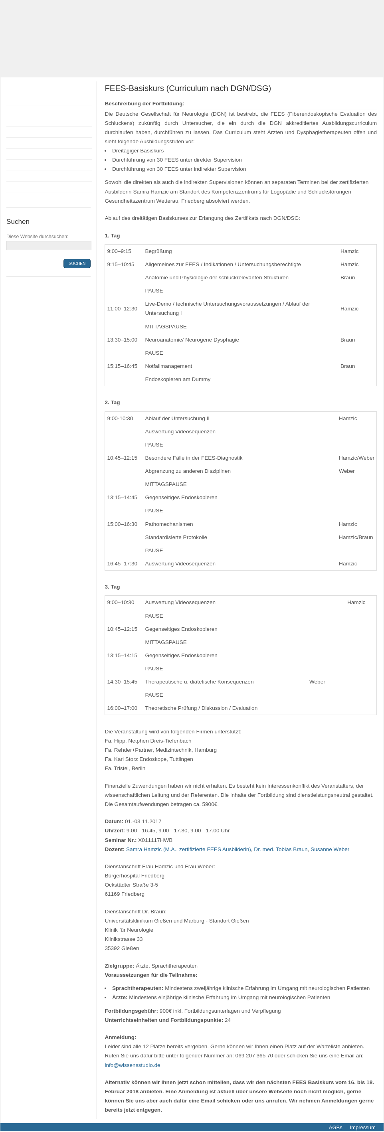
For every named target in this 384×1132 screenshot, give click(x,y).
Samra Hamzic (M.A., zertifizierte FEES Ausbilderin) (188, 849)
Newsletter (22, 197)
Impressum (362, 1127)
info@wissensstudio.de (132, 1065)
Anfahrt (17, 175)
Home (16, 88)
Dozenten (20, 121)
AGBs (335, 1127)
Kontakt (18, 187)
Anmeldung (22, 132)
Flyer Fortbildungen (32, 110)
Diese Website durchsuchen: (37, 236)
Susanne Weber (330, 849)
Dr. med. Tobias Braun (280, 849)
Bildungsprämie (28, 143)
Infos (14, 165)
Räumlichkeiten (28, 154)
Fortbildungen (25, 99)
